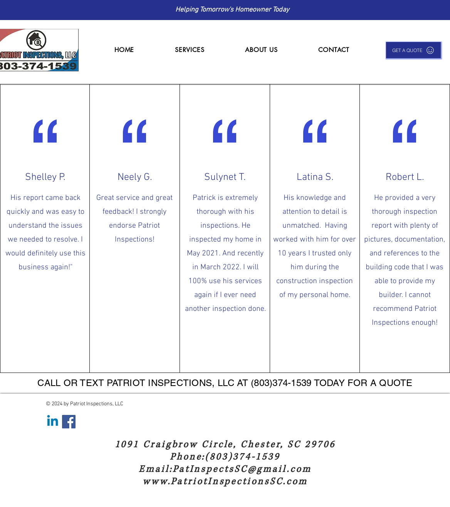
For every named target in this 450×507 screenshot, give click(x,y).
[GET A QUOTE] (413, 50)
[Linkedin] (52, 421)
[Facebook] (69, 421)
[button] (189, 50)
